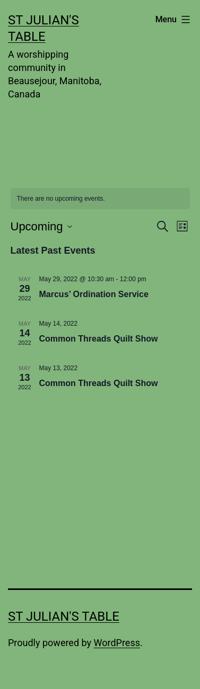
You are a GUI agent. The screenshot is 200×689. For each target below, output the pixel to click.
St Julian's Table (63, 616)
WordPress (117, 642)
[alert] (100, 199)
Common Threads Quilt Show (98, 338)
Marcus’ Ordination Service (94, 294)
